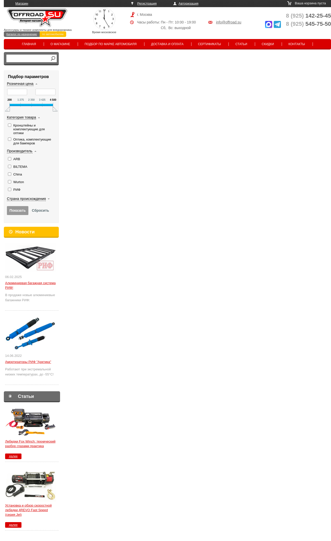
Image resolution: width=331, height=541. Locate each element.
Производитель (19, 151)
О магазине (60, 44)
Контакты (296, 44)
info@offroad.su (228, 22)
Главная (29, 44)
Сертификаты (209, 44)
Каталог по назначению (21, 34)
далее (13, 456)
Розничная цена (20, 84)
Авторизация (189, 3)
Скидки (268, 44)
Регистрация (147, 3)
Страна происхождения (26, 199)
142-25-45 (308, 15)
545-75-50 (308, 24)
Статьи (241, 44)
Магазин (21, 3)
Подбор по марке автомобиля (111, 44)
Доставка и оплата (167, 44)
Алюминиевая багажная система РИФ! (30, 285)
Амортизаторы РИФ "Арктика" (28, 362)
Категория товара (21, 117)
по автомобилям (53, 34)
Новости (25, 231)
